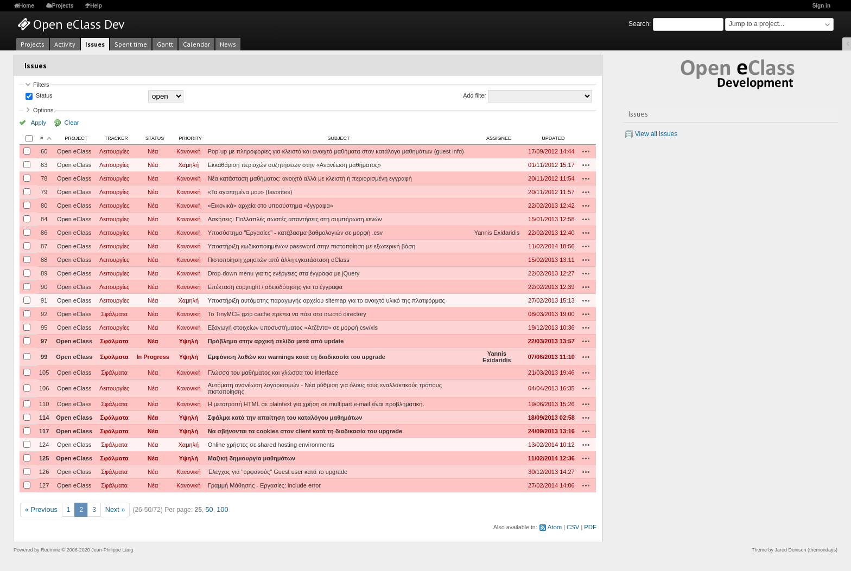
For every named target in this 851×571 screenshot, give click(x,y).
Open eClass (74, 151)
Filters (41, 84)
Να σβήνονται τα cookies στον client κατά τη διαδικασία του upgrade (305, 431)
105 (44, 372)
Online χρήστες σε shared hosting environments (271, 444)
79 (44, 192)
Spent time (131, 44)
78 (44, 178)
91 (44, 300)
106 (44, 388)
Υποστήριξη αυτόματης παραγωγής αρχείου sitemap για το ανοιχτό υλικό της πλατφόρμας (326, 300)
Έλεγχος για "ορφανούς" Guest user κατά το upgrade (277, 472)
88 (44, 259)
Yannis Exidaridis (497, 232)
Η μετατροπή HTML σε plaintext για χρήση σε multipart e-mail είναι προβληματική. (316, 404)
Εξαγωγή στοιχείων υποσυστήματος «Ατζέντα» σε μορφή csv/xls (293, 327)
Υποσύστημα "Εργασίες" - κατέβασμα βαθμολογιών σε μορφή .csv (295, 232)
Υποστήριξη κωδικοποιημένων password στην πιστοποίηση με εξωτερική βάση (312, 246)
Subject (338, 138)
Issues (95, 44)
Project (76, 138)
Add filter (474, 96)
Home (26, 6)
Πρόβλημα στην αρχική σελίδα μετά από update (276, 341)
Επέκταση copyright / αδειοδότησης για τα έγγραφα (275, 287)
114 (44, 417)
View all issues (656, 134)
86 (44, 232)
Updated (553, 138)
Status (43, 96)
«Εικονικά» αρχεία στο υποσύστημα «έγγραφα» (270, 205)
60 (44, 151)
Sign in (821, 6)
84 (44, 219)
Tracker (116, 138)
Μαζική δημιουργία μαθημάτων (251, 458)
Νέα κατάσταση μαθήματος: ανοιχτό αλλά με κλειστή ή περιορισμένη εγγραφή (310, 178)
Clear (67, 122)
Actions (586, 151)
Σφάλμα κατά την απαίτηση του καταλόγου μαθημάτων (285, 417)
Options (43, 110)
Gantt (165, 44)
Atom (556, 526)
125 (44, 458)
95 (44, 327)
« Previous (40, 510)
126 (44, 472)
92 (44, 314)
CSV (574, 526)
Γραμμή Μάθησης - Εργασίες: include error (264, 485)
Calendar (196, 44)
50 (206, 510)
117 (44, 431)
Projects (62, 6)
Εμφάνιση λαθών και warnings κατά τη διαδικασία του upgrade (296, 357)
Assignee (498, 138)
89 (44, 273)
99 (44, 357)
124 (44, 444)
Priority (190, 138)
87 (44, 246)
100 (219, 510)
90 (44, 287)
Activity (64, 44)
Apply (37, 122)
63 (44, 165)
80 (44, 205)
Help (96, 6)
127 (44, 485)
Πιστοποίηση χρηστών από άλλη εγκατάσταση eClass (279, 259)
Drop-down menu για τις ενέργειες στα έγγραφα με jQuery (284, 273)
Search (638, 24)
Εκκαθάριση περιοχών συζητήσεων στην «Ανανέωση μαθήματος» (294, 165)
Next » (113, 510)
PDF (590, 526)
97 (44, 341)
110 (44, 404)
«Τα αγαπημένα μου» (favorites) (250, 192)
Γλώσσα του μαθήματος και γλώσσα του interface (273, 372)
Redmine (50, 549)
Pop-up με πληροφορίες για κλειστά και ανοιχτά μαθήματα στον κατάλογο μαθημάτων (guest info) (336, 151)
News (228, 44)
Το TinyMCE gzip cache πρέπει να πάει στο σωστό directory (287, 314)
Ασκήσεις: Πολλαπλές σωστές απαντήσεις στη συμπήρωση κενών (295, 219)
